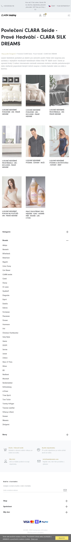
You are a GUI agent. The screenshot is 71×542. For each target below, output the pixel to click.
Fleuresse (6, 316)
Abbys (5, 245)
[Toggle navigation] (69, 15)
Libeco (5, 358)
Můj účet (12, 459)
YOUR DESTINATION (63, 6)
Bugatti (5, 262)
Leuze (5, 354)
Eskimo (5, 308)
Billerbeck (6, 254)
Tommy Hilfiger (8, 404)
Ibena (5, 341)
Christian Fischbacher (10, 333)
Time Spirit (7, 395)
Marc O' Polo (7, 362)
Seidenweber (8, 383)
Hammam (6, 324)
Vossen (5, 416)
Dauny (5, 283)
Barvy (35, 435)
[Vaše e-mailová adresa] (33, 490)
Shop (35, 501)
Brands (35, 240)
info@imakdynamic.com (50, 459)
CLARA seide (7, 274)
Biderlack (6, 258)
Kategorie (35, 232)
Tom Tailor (7, 400)
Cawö (5, 279)
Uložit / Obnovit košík (16, 448)
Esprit (5, 299)
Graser (5, 320)
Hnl (4, 329)
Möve (5, 366)
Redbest (6, 374)
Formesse (6, 312)
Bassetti (6, 249)
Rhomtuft (6, 379)
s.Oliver (5, 391)
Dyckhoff (6, 291)
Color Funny (7, 266)
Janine (5, 350)
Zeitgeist (6, 424)
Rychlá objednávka (48, 448)
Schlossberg (7, 387)
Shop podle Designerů (9, 54)
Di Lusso (6, 287)
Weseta (5, 420)
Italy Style (6, 337)
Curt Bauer (6, 270)
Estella (5, 304)
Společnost (35, 506)
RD (4, 370)
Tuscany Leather (9, 408)
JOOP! (5, 345)
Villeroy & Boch (8, 412)
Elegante (6, 295)
